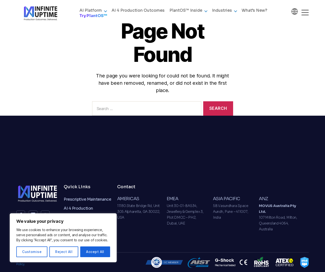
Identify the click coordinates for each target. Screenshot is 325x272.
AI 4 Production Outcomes (138, 13)
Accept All (95, 252)
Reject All (63, 252)
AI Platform (90, 13)
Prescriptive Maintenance (87, 199)
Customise (32, 252)
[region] (63, 237)
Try (93, 18)
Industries (222, 13)
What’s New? (254, 13)
